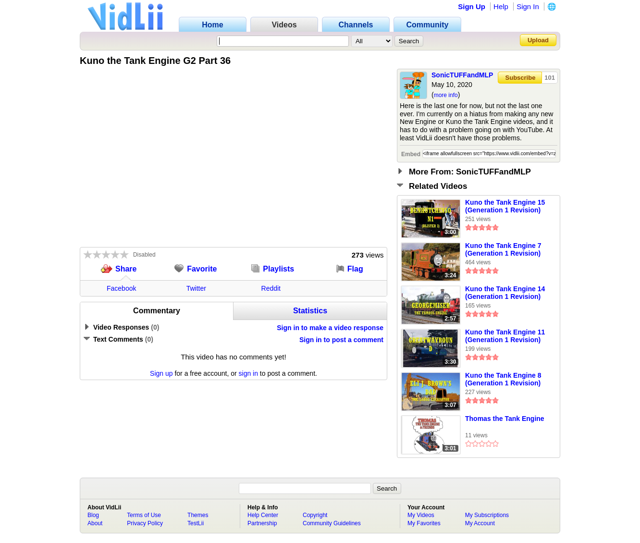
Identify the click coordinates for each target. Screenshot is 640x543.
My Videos (420, 515)
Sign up (161, 373)
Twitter (196, 288)
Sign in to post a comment (341, 340)
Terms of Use (144, 515)
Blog (93, 515)
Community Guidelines (332, 523)
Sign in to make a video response (330, 328)
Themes (197, 515)
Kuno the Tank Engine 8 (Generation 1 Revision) (503, 379)
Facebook (121, 288)
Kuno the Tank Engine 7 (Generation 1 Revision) (503, 249)
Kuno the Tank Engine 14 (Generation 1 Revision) (505, 292)
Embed (410, 154)
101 (549, 77)
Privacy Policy (145, 523)
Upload (538, 40)
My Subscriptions (487, 515)
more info (446, 95)
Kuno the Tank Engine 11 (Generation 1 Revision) (505, 336)
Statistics (310, 311)
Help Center (262, 515)
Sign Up (471, 6)
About (94, 523)
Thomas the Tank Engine (504, 418)
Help (500, 6)
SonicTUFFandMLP (462, 75)
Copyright (315, 515)
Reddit (271, 288)
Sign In (528, 6)
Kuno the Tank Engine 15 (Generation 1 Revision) (505, 206)
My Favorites (424, 523)
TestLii (195, 523)
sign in (248, 373)
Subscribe (520, 77)
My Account (480, 523)
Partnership (262, 523)
